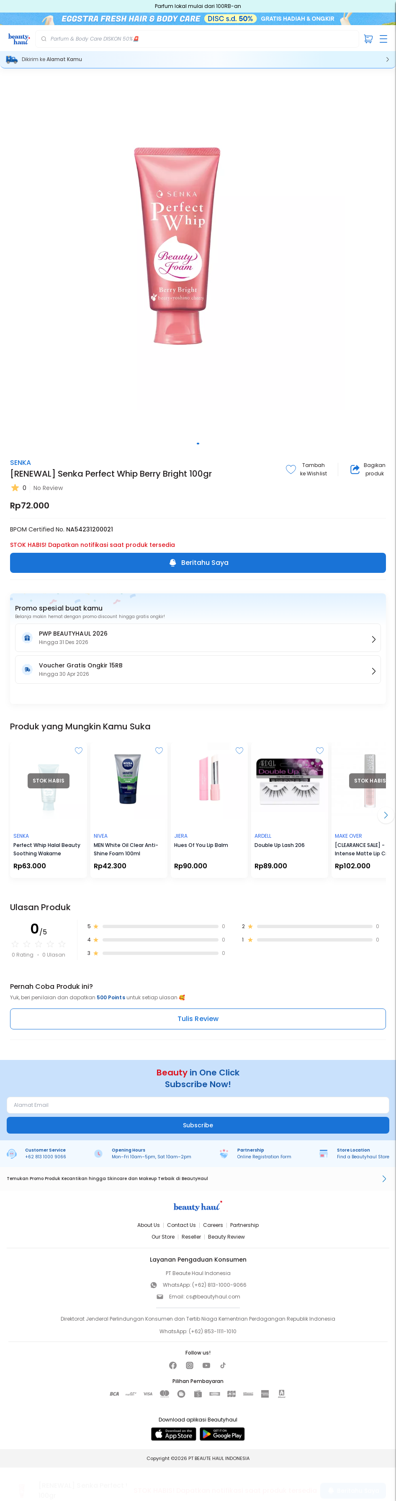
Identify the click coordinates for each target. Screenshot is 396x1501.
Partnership (244, 1225)
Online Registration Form (264, 1157)
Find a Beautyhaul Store (363, 1157)
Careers (213, 1225)
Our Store (163, 1236)
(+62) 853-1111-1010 (213, 1331)
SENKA (20, 462)
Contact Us (181, 1225)
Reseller (191, 1236)
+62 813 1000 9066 (45, 1157)
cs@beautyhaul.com (213, 1296)
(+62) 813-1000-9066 (219, 1284)
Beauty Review (226, 1236)
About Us (148, 1225)
